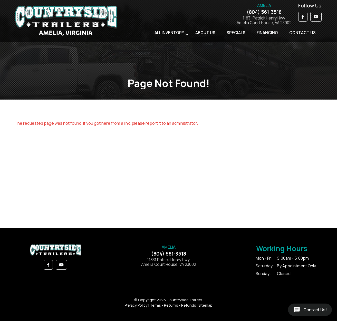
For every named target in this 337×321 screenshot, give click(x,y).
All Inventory (169, 32)
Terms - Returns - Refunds (173, 305)
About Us (205, 32)
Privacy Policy (136, 305)
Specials (236, 32)
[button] (302, 17)
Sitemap (205, 305)
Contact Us (302, 32)
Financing (267, 32)
